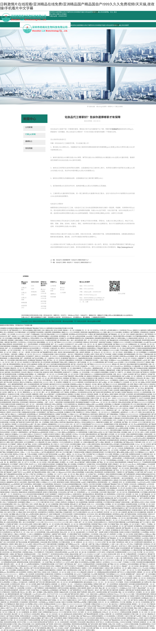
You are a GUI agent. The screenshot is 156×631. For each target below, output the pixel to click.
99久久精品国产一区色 (34, 516)
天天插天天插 (79, 620)
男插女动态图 (5, 584)
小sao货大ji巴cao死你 (139, 438)
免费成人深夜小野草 (140, 558)
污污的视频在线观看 (14, 410)
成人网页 (50, 378)
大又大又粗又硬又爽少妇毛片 (45, 502)
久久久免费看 (139, 466)
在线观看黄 (21, 502)
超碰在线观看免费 (141, 440)
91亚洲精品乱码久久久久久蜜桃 (27, 566)
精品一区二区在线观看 (8, 360)
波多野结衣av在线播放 (90, 440)
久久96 (106, 616)
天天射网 (85, 448)
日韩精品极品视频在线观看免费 (107, 572)
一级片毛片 (70, 354)
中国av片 (98, 544)
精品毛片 (30, 372)
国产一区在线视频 (13, 626)
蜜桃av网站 (54, 440)
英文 (115, 12)
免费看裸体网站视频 (9, 562)
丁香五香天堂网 (123, 400)
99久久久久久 (48, 522)
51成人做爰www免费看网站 (66, 432)
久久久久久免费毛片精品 (90, 580)
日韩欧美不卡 (142, 358)
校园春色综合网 (39, 426)
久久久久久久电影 (86, 550)
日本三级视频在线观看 (38, 624)
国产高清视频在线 (12, 436)
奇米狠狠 (105, 550)
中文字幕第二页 (103, 580)
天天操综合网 (23, 582)
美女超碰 (27, 390)
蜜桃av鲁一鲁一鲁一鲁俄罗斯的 (32, 486)
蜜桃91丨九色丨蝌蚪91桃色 (89, 594)
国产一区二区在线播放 (9, 570)
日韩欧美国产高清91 (143, 480)
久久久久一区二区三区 (103, 366)
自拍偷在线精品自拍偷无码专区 (146, 474)
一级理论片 (65, 536)
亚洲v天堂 (116, 570)
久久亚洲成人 (137, 576)
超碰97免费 (40, 584)
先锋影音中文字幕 (13, 394)
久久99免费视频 (78, 342)
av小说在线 (47, 426)
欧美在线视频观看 (38, 556)
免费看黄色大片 (108, 336)
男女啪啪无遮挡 (20, 356)
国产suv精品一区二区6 (106, 382)
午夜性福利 (138, 442)
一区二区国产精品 (47, 562)
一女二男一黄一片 (20, 564)
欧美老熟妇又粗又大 (74, 428)
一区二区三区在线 (53, 376)
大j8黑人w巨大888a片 (94, 516)
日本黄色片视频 (145, 450)
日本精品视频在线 (61, 394)
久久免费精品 (144, 532)
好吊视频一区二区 (116, 348)
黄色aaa (48, 558)
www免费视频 (15, 484)
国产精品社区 (19, 554)
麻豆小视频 (7, 586)
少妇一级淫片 (70, 606)
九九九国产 (17, 486)
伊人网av (130, 544)
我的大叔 (123, 364)
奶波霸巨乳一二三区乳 (88, 366)
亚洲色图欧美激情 (135, 582)
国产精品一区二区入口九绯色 (84, 446)
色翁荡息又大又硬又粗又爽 (31, 362)
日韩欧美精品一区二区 (62, 408)
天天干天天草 (75, 366)
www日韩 (71, 552)
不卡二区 (122, 594)
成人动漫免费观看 (82, 502)
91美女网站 (14, 492)
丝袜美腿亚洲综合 (107, 480)
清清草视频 (84, 332)
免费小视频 (120, 496)
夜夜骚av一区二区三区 (119, 518)
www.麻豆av (61, 420)
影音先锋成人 (53, 500)
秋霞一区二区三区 (135, 446)
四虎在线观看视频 (35, 562)
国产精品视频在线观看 (39, 472)
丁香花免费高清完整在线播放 (24, 426)
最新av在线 (72, 418)
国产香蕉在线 (69, 488)
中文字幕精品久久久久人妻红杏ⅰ (145, 452)
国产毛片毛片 (114, 406)
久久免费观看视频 (136, 360)
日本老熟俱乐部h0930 (91, 382)
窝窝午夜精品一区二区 (99, 548)
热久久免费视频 (9, 332)
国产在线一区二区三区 (149, 508)
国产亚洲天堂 (147, 460)
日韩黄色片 (138, 538)
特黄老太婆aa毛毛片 (23, 578)
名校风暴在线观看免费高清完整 (60, 364)
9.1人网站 (35, 376)
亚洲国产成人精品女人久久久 (96, 410)
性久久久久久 (37, 354)
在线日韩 (45, 428)
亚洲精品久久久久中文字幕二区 (91, 420)
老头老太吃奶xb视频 (25, 524)
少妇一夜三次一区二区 (90, 344)
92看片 (40, 612)
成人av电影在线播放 (73, 486)
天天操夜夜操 (55, 398)
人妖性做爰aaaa (43, 602)
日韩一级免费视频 (48, 486)
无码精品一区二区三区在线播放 (115, 504)
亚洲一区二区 (121, 554)
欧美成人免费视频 (112, 606)
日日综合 (90, 554)
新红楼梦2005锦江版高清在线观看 (11, 460)
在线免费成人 (47, 534)
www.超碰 (81, 538)
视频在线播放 (37, 484)
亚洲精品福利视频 (145, 414)
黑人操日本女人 (114, 604)
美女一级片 (70, 340)
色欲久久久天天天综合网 (87, 618)
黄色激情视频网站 (15, 364)
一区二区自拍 (58, 628)
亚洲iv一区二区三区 (124, 358)
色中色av (4, 576)
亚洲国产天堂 (104, 488)
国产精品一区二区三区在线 (105, 462)
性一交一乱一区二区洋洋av (90, 330)
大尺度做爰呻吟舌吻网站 (87, 400)
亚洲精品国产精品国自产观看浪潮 (99, 508)
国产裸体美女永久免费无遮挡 (89, 414)
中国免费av (74, 350)
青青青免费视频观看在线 (47, 414)
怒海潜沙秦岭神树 (106, 468)
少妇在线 (120, 448)
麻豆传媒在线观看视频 (37, 494)
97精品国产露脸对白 (103, 348)
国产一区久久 (78, 564)
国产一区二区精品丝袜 (75, 448)
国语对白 (8, 434)
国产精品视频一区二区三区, (131, 528)
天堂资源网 (73, 622)
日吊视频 (53, 420)
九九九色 (29, 622)
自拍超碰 (51, 510)
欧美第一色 (97, 394)
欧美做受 (115, 482)
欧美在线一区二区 (82, 542)
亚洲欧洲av (29, 382)
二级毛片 (22, 558)
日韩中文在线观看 (137, 516)
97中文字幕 (115, 610)
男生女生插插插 (28, 330)
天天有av (75, 434)
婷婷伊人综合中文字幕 (14, 412)
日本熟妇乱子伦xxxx (126, 330)
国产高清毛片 (74, 380)
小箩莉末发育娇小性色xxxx (34, 416)
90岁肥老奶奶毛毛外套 (85, 392)
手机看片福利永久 (8, 534)
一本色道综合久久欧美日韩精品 (83, 584)
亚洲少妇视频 (58, 330)
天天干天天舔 (64, 444)
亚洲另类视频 (64, 622)
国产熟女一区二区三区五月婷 (122, 470)
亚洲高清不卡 (134, 398)
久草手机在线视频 (67, 514)
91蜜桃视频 (53, 348)
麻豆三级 (59, 452)
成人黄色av (43, 376)
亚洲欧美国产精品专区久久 (69, 358)
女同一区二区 (30, 404)
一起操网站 (28, 456)
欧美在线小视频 (48, 372)
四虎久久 (68, 470)
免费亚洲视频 (33, 602)
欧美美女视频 (106, 478)
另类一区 (138, 494)
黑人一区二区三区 (81, 468)
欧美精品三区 (147, 478)
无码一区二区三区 (62, 582)
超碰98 (135, 330)
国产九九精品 (99, 442)
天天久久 (91, 542)
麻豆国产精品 (60, 468)
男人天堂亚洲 (113, 402)
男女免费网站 (11, 572)
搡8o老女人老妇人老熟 (117, 486)
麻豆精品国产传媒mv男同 (59, 362)
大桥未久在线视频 (26, 394)
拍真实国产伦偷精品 (105, 342)
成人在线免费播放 (121, 536)
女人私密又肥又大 (37, 390)
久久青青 (132, 562)
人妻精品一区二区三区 (25, 354)
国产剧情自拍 (46, 440)
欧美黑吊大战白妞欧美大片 (39, 526)
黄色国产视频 (11, 450)
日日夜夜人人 (29, 588)
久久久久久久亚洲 (58, 528)
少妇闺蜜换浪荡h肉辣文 (59, 518)
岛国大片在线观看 (67, 602)
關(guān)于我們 (65, 12)
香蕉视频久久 (81, 396)
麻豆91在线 (58, 624)
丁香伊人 (143, 524)
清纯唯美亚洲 (133, 380)
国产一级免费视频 (26, 358)
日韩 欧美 (90, 394)
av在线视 (109, 330)
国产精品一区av (95, 488)
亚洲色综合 (147, 544)
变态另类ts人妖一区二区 (130, 430)
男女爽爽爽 (72, 576)
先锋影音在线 (13, 618)
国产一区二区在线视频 (86, 438)
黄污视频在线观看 (28, 460)
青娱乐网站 (15, 402)
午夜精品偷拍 (35, 334)
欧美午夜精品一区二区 (55, 600)
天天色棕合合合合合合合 (37, 340)
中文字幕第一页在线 (122, 582)
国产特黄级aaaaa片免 (73, 544)
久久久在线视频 (75, 332)
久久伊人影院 (101, 552)
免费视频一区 (141, 376)
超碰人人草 (65, 508)
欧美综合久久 (88, 374)
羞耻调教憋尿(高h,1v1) (95, 332)
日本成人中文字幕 (31, 336)
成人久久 (54, 568)
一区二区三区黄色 (27, 350)
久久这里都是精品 (124, 550)
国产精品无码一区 (39, 558)
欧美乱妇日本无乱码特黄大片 (32, 348)
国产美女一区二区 (77, 626)
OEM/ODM (73, 12)
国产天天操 (34, 378)
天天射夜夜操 (145, 602)
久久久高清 (23, 434)
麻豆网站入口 (76, 420)
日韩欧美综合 (4, 544)
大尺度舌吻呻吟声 (133, 556)
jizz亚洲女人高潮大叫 (149, 538)
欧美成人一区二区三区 (139, 604)
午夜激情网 (80, 566)
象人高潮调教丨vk (95, 476)
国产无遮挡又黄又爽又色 (17, 478)
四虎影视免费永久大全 (87, 510)
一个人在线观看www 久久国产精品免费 (105, 456)
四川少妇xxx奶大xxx (116, 366)
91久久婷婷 (109, 454)
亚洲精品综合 (8, 418)
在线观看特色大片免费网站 (46, 512)
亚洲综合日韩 (112, 554)
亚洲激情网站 (138, 526)
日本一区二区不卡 (75, 424)
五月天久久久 (110, 560)
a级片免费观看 (124, 406)
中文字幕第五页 (39, 552)
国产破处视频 (138, 460)
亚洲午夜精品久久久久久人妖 (59, 576)
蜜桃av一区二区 (46, 614)
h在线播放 (124, 432)
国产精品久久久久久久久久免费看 (142, 402)
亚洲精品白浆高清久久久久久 (53, 604)
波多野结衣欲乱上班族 (74, 570)
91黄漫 (90, 334)
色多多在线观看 (135, 426)
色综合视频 (11, 430)
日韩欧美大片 (58, 410)
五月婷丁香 (105, 542)
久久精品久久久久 (73, 414)
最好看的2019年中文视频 (99, 390)
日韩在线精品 (19, 340)
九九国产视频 (124, 454)
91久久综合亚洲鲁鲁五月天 (65, 416)
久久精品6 (19, 512)
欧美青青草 (149, 530)
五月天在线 (90, 514)
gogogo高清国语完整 (9, 610)
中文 (111, 12)
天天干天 (3, 436)
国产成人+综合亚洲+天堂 (79, 364)
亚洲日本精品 (110, 490)
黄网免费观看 (99, 494)
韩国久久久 (65, 332)
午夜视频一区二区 (69, 450)
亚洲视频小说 (12, 520)
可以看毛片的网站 (47, 626)
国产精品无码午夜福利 (35, 520)
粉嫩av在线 (51, 428)
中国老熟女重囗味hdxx (18, 592)
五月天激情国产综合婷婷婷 (35, 332)
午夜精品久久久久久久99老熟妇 (118, 476)
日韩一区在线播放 (87, 560)
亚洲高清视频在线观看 (127, 444)
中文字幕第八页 (12, 588)
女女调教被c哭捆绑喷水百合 (76, 338)
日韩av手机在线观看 (24, 624)
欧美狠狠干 (53, 494)
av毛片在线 (55, 498)
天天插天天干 (27, 556)
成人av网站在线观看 (78, 336)
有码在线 (16, 382)
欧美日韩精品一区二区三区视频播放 (135, 352)
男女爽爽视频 (99, 472)
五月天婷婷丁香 (36, 536)
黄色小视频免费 (67, 434)
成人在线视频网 (21, 572)
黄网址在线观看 (109, 576)
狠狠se (56, 626)
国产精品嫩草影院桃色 (51, 338)
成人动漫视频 (123, 512)
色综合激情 (84, 486)
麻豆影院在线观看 (78, 470)
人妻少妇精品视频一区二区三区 (89, 408)
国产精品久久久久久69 (120, 344)
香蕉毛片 (99, 562)
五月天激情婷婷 (29, 442)
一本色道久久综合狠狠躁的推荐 (12, 556)
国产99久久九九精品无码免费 (126, 572)
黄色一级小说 (149, 518)
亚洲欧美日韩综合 (137, 510)
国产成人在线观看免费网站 (19, 400)
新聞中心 (95, 12)
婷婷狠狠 (11, 340)
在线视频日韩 (73, 538)
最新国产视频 (56, 534)
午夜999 (141, 518)
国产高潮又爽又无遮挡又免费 (25, 422)
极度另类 (4, 602)
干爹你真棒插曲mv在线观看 (115, 460)
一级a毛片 (65, 578)
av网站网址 (7, 466)
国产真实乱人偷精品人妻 (138, 600)
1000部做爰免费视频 (112, 440)
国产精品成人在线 (84, 504)
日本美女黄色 (36, 614)
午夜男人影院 (97, 336)
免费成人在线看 (36, 440)
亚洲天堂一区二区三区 (111, 512)
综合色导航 (6, 552)
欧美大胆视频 (82, 588)
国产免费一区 (67, 390)
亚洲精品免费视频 (89, 564)
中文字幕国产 (12, 444)
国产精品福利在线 (113, 340)
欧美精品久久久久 (41, 596)
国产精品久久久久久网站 (77, 378)
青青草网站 (127, 366)
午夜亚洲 (133, 456)
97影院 (97, 354)
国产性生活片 (143, 468)
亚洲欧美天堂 (151, 600)
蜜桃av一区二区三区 (80, 516)
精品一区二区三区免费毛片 (127, 592)
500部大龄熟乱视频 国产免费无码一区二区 (46, 622)
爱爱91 (110, 464)
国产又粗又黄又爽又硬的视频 (109, 590)
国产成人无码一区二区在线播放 (92, 570)
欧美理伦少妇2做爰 (74, 394)
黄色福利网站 (146, 570)
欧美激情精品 (56, 332)
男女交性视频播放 (132, 416)
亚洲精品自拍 (19, 518)
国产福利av (105, 394)
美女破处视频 (80, 532)
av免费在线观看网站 (33, 564)
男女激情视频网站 (145, 624)
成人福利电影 (6, 372)
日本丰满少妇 (4, 330)
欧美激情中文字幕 (129, 614)
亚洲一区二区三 (147, 442)
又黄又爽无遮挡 (53, 366)
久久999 (2, 568)
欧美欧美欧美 (89, 338)
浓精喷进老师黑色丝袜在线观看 (68, 466)
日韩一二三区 (99, 510)
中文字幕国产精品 (113, 524)
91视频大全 (109, 388)
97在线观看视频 (46, 346)
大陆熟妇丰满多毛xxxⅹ (125, 586)
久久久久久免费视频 (62, 334)
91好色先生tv (22, 342)
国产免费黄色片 (40, 588)
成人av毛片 (77, 574)
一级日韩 (27, 352)
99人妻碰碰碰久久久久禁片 (83, 528)
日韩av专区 (112, 624)
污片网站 (88, 390)
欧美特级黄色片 (24, 432)
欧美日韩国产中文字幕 (94, 350)
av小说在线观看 (110, 598)
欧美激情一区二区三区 (71, 400)
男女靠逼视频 (145, 370)
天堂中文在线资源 (60, 354)
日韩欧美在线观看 (91, 610)
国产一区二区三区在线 (91, 340)
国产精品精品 (129, 472)
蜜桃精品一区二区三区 (89, 428)
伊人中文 (133, 404)
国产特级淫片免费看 (13, 616)
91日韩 (93, 402)
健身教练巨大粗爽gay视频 (86, 404)
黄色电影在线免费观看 (32, 598)
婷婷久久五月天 (60, 606)
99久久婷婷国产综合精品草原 (43, 538)
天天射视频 (129, 394)
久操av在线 (113, 580)
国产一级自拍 (12, 336)
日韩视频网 (48, 332)
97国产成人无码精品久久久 (38, 474)
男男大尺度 (26, 470)
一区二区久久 (40, 530)
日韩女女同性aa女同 (39, 544)
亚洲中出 (47, 546)
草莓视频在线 (79, 354)
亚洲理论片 (125, 386)
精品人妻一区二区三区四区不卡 (109, 588)
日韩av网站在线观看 (124, 402)
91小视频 (138, 570)
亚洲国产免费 (4, 580)
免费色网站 (111, 466)
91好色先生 (102, 340)
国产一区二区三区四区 (86, 522)
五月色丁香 (29, 438)
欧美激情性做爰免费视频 (102, 338)
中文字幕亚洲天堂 (110, 452)
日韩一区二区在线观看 (57, 480)
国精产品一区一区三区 (15, 392)
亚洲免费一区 (78, 442)
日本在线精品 (100, 504)
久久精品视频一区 (137, 366)
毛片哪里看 (97, 480)
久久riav (41, 586)
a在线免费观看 (92, 600)
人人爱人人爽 (125, 600)
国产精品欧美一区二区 (149, 494)
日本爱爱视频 (91, 552)
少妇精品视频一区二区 (67, 446)
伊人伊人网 (124, 488)
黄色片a (22, 382)
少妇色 (89, 568)
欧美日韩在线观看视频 (147, 528)
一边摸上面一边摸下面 (87, 544)
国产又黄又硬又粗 (5, 428)
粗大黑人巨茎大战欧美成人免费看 (32, 364)
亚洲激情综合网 (30, 388)
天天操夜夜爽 (23, 602)
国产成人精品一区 (34, 496)
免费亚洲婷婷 (19, 442)
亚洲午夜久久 (123, 546)
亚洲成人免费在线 (61, 502)
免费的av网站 (30, 478)
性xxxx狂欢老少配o (127, 520)
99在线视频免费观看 (42, 506)
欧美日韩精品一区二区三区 (45, 342)
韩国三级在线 (20, 604)
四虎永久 (30, 434)
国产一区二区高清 (104, 530)
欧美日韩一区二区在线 (30, 430)
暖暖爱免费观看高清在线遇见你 (37, 468)
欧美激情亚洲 (82, 348)
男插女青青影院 (7, 344)
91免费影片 (36, 480)
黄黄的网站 (26, 392)
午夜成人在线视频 (128, 374)
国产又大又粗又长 (145, 522)
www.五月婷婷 (119, 362)
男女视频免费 (15, 372)
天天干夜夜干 (59, 564)
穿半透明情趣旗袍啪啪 (76, 582)
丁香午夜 (63, 370)
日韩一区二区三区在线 (63, 476)
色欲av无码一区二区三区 (68, 532)
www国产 (109, 356)
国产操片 (3, 530)
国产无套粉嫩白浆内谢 (67, 498)
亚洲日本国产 (94, 342)
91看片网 (55, 598)
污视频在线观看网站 (79, 514)
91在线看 (12, 422)
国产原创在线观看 (51, 454)
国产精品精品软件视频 (146, 416)
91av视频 (94, 574)
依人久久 (77, 550)
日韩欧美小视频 (57, 346)
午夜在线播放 (124, 350)
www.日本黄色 (113, 550)
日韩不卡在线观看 (66, 586)
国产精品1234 (69, 528)
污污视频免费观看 (103, 566)
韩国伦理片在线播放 (102, 422)
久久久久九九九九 (123, 398)
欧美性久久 (61, 500)
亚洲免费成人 (21, 408)
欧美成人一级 (13, 476)
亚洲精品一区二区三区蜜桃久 (75, 500)
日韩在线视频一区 (149, 434)
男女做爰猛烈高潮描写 (83, 402)
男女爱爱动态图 (128, 436)
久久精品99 (138, 390)
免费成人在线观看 (94, 536)
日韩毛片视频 (109, 568)
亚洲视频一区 (130, 494)
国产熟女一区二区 (52, 360)
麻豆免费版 (19, 450)
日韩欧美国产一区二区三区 (45, 374)
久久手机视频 (59, 374)
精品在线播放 (134, 468)
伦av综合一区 (139, 476)
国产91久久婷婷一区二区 (26, 628)
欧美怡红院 (147, 516)
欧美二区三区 (71, 572)
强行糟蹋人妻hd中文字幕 (17, 514)
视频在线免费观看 (85, 524)
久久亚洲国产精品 (20, 506)
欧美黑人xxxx (123, 380)
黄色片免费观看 (53, 542)
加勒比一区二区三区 (139, 578)
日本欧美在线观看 (101, 564)
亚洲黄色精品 (118, 442)
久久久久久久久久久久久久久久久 (99, 430)
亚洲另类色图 (39, 574)
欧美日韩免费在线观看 (148, 426)
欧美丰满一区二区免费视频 (114, 614)
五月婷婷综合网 (15, 584)
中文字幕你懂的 (67, 452)
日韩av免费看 (79, 376)
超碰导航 (60, 450)
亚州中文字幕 (21, 622)
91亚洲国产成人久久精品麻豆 (95, 454)
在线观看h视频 (7, 380)
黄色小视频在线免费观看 (87, 380)
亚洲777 (62, 488)
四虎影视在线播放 (64, 356)
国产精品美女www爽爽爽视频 (38, 432)
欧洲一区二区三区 (41, 406)
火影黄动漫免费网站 (43, 444)
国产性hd (7, 606)
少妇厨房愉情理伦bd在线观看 (50, 496)
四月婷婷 (116, 356)
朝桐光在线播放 (91, 462)
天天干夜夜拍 (5, 354)
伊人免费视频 (111, 534)
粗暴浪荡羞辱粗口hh (126, 390)
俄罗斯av (13, 578)
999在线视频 (82, 622)
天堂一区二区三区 (16, 362)
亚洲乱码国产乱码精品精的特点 (18, 448)
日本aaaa (51, 606)
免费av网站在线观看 (25, 376)
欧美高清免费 (21, 546)
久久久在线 (111, 578)
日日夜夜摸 (87, 604)
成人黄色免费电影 (16, 552)
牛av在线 (146, 568)
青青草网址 (57, 560)
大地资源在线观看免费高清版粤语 (14, 438)
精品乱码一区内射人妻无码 (93, 384)
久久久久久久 (9, 366)
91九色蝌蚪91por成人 (62, 520)
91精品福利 (116, 418)
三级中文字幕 (128, 616)
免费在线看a (122, 338)
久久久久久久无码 (63, 424)
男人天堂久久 (55, 444)
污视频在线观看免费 (77, 496)
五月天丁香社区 (35, 476)
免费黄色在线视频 (135, 454)
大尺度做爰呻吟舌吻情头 (91, 360)
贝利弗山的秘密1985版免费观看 (95, 500)
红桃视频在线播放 (111, 586)
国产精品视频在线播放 (45, 528)
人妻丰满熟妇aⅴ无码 (55, 460)
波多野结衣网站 (17, 458)
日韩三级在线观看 (104, 626)
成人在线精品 (72, 464)
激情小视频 (10, 442)
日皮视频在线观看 (149, 458)
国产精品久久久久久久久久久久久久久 (99, 364)
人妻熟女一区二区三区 (35, 380)
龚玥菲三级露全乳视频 (61, 592)
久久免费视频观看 (98, 362)
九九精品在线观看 (13, 358)
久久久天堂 (40, 522)
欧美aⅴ (87, 586)
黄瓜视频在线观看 (84, 398)
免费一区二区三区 (42, 550)
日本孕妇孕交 (16, 466)
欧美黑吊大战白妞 (55, 602)
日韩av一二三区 (25, 452)
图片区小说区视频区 (21, 482)
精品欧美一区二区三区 (98, 460)
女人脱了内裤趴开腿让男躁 (111, 432)
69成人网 (41, 610)
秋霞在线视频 (70, 596)
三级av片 (39, 548)
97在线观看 (117, 516)
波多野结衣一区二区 (65, 336)
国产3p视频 (137, 616)
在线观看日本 (16, 560)
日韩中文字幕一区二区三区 (98, 398)
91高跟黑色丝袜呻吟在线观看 (103, 374)
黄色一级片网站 (25, 568)
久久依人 (126, 446)
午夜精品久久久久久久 (23, 440)
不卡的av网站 (86, 368)
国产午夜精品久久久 (11, 550)
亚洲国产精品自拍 (127, 392)
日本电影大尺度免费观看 (132, 532)
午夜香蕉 (45, 580)
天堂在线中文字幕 (18, 386)
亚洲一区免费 (34, 504)
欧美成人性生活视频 (133, 372)
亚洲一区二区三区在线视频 (124, 578)
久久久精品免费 (40, 442)
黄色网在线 (33, 402)
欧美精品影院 (5, 464)
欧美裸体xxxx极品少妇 (77, 384)
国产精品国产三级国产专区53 (13, 472)
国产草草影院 (149, 334)
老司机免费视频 (124, 340)
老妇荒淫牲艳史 (33, 344)
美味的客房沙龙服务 (63, 482)
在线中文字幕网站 (150, 618)
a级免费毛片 (124, 412)
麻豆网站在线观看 (65, 366)
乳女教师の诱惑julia (83, 388)
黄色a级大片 (74, 504)
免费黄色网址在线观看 (19, 416)
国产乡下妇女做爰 (105, 354)
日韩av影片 (114, 546)
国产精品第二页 (64, 590)
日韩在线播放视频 (89, 442)
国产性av (51, 408)
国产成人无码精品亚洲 (22, 500)
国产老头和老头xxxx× (102, 380)
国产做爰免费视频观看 (101, 334)
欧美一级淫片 (60, 610)
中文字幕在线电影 (20, 332)
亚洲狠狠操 (114, 530)
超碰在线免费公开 (35, 626)
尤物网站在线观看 (126, 612)
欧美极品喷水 (31, 506)
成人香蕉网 (33, 612)
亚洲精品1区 (72, 502)
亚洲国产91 (113, 372)
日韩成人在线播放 (118, 354)
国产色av (51, 406)
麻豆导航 (73, 536)
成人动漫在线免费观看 (11, 522)
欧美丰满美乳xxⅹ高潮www (19, 508)
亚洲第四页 (21, 388)
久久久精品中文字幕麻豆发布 (97, 578)
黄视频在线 (110, 410)
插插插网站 (10, 482)
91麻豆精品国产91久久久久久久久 (30, 346)
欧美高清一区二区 (146, 622)
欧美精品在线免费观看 (9, 378)
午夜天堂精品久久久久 (113, 574)
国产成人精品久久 (11, 414)
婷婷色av (16, 454)
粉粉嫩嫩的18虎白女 (13, 452)
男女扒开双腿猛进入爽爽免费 (115, 500)
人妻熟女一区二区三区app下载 (75, 454)
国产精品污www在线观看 (55, 412)
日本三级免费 (130, 334)
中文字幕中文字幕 (36, 518)
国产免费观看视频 (129, 474)
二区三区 (3, 486)
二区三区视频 (11, 334)
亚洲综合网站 (151, 578)
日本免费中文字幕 (94, 448)
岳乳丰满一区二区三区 (93, 386)
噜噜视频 (35, 394)
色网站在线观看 (56, 578)
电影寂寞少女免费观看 (95, 502)
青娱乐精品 (59, 512)
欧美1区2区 (22, 446)
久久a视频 (28, 544)
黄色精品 (116, 454)
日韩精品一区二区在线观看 (81, 372)
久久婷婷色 (146, 576)
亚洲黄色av (73, 392)
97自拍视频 (139, 620)
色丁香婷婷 (125, 484)
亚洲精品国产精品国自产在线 (111, 484)
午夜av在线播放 (32, 454)
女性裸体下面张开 (28, 490)
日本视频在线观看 (92, 450)
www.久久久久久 (45, 598)
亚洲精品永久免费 (99, 556)
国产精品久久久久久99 (114, 408)
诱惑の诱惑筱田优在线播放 (13, 370)
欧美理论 (15, 428)
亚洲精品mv (113, 360)
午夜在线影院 (49, 552)
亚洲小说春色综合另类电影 (46, 464)
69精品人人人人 (30, 502)
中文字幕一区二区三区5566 (145, 552)
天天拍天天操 (31, 342)
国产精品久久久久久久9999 (63, 342)
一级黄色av (21, 574)
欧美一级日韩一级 (41, 408)
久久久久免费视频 (77, 382)
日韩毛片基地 (37, 524)
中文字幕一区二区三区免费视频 (31, 560)
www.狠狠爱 (99, 404)
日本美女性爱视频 (135, 340)
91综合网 (24, 372)
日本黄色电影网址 (95, 546)
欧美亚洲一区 (92, 572)
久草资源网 (45, 348)
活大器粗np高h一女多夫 (60, 538)
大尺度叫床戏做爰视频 (116, 446)
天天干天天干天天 (52, 594)
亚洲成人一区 (86, 518)
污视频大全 (103, 408)
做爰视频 (57, 586)
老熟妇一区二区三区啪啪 (28, 584)
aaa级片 (61, 344)
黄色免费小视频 (9, 564)
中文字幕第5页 (44, 508)
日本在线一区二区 (57, 614)
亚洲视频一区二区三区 (130, 382)
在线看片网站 (91, 464)
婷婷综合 (86, 342)
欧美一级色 (150, 590)
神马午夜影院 (111, 548)
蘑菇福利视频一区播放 (114, 370)
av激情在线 (101, 594)
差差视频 (118, 528)
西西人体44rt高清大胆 (145, 412)
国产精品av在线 (128, 442)
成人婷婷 (95, 588)
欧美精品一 (41, 402)
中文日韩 (82, 434)
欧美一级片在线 (89, 470)
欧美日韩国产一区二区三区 (24, 606)
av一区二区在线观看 (92, 492)
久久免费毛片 (82, 490)
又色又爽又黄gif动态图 (47, 334)
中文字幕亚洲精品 (82, 536)
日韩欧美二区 (59, 566)
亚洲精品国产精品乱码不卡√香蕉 (37, 436)
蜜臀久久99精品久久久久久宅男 (46, 482)
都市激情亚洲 (102, 538)
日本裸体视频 (115, 478)
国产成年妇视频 (29, 596)
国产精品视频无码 (49, 390)
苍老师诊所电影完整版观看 (117, 522)
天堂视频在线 (88, 456)
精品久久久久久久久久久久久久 (144, 500)
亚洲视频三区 (101, 506)
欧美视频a (112, 616)
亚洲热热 (59, 382)
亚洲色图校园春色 (138, 470)
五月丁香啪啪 (64, 392)
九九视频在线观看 (88, 558)
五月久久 (55, 356)
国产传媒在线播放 (50, 388)
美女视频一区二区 (17, 614)
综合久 (69, 518)
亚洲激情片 (123, 450)
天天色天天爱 (35, 352)
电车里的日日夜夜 (114, 346)
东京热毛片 (27, 614)
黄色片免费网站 (34, 508)
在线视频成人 (86, 534)
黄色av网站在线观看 (71, 480)
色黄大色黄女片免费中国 (58, 422)
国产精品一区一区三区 (100, 628)
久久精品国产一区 (94, 468)
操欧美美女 (73, 588)
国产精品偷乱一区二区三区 (117, 334)
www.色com (132, 464)
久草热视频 (120, 616)
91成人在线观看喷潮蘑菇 (137, 406)
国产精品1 (119, 466)
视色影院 (27, 518)
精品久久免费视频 (20, 534)
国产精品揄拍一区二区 (114, 538)
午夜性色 (85, 484)
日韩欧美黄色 (115, 412)
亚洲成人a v (53, 432)
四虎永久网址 (50, 566)
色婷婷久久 (59, 390)
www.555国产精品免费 (66, 376)
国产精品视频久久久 (15, 330)
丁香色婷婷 (32, 540)
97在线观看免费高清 (75, 578)
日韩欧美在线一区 (64, 616)
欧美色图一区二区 (118, 526)
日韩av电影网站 (48, 592)
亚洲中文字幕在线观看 (110, 358)
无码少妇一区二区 (104, 602)
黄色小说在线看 (90, 436)
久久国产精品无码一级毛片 (142, 520)
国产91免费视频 (145, 498)
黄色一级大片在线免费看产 (27, 522)
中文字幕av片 (77, 518)
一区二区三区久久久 (104, 412)
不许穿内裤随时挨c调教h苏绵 (44, 628)
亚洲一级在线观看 (140, 356)
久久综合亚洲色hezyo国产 (25, 424)
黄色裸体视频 (55, 392)
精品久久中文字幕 (76, 476)
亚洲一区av (17, 504)
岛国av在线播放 (36, 618)
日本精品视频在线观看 (90, 626)
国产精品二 (51, 396)
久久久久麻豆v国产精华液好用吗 (69, 594)
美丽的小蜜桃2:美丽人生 (17, 544)
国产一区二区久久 (60, 526)
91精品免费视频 (131, 554)
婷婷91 (31, 448)
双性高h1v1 (45, 576)
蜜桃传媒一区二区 (28, 398)
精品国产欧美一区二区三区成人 (66, 388)
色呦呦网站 (96, 526)
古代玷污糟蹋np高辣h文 (62, 406)
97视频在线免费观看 (33, 620)
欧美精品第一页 (115, 488)
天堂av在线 (103, 534)
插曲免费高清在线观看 (85, 358)
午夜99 (26, 340)
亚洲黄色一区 (64, 462)
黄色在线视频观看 (36, 498)
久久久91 (46, 382)
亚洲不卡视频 (12, 598)
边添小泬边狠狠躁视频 (105, 596)
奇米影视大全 (17, 494)
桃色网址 (153, 384)
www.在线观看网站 (123, 360)
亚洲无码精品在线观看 (94, 478)
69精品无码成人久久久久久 (99, 604)
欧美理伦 (122, 590)
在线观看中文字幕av (12, 568)
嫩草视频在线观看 (72, 526)
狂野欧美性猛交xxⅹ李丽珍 (135, 618)
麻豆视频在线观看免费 (11, 590)
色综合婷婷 (7, 614)
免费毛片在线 (105, 376)
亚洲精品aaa (47, 518)
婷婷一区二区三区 (5, 352)
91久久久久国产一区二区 (109, 448)
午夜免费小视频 (14, 528)
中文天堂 (123, 602)
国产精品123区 (51, 540)
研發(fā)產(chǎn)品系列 (84, 12)
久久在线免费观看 (67, 574)
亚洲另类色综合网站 (57, 554)
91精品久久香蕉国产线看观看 (79, 508)
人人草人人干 (133, 412)
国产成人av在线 (13, 446)
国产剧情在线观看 (130, 514)
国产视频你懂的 (70, 468)
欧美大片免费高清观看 (25, 480)
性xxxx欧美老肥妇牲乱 (141, 424)
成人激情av (141, 382)
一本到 (9, 384)
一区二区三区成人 (117, 352)
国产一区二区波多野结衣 (110, 584)
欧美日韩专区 (58, 378)
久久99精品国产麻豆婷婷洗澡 (26, 406)
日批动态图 (43, 542)
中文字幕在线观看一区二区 (67, 542)
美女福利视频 (144, 566)
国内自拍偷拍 (88, 582)
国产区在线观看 (113, 592)
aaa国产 (51, 526)
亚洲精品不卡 (118, 382)
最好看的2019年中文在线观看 (83, 556)
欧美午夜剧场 (114, 394)
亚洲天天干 (145, 410)
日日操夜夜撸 (30, 488)
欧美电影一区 (89, 352)
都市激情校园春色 (130, 354)
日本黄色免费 (138, 542)
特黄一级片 (98, 400)
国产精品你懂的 (103, 434)
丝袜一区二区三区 (69, 474)
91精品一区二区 (147, 616)
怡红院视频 (55, 426)
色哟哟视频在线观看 (10, 622)
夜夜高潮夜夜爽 (100, 520)
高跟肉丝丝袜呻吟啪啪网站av (119, 626)
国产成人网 (31, 530)
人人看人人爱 (118, 558)
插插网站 (48, 584)
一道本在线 (62, 598)
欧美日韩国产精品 (87, 356)
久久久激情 (21, 336)
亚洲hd (88, 412)
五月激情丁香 (38, 410)
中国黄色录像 (138, 544)
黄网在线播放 (54, 506)
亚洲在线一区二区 (47, 560)
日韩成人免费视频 (73, 510)
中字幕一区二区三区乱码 (67, 620)
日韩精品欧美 (101, 490)
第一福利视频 (145, 346)
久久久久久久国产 (116, 562)
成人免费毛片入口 (59, 562)
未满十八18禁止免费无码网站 (91, 444)
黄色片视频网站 (29, 450)
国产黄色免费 (37, 466)
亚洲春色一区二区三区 (143, 592)
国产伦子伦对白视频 (120, 498)
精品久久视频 (138, 384)
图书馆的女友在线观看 (64, 530)
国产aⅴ (85, 578)
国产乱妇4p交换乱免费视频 (28, 528)
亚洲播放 (40, 592)
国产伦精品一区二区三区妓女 (79, 520)
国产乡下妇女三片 (27, 410)
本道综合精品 (89, 472)
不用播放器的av (22, 520)
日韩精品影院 (141, 484)
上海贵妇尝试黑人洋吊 (109, 420)
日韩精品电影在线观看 (28, 412)
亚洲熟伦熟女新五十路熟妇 (78, 568)
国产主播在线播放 (50, 416)
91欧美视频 (11, 440)
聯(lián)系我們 (103, 12)
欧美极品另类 (4, 476)
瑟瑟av (3, 608)
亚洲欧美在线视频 (121, 552)
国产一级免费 (99, 532)
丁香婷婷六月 (120, 472)
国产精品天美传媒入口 (98, 586)
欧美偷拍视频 (30, 408)
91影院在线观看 (142, 514)
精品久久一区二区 (78, 436)
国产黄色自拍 (69, 564)
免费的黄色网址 (128, 558)
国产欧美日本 (144, 372)
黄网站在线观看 (75, 482)
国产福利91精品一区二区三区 (134, 490)
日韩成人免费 (60, 608)
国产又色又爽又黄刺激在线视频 (40, 568)
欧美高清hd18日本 (72, 438)
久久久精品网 (39, 570)
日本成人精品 (109, 378)
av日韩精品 (45, 536)
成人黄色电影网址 (76, 426)
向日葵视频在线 (36, 578)
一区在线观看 (116, 368)
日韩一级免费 (79, 352)
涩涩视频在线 (14, 540)
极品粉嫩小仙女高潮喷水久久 (78, 430)
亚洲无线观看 (101, 600)
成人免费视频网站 (110, 494)
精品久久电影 (4, 528)
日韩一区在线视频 (68, 478)
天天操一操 (22, 454)
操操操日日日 (39, 450)
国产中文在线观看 (60, 580)
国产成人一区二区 (27, 466)
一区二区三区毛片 (109, 582)
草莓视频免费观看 (134, 492)
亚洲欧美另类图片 (34, 370)
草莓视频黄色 (58, 372)
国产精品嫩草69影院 (46, 352)
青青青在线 (48, 404)
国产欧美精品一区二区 (20, 380)
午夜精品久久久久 (118, 342)
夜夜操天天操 (37, 382)
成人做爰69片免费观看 (90, 370)
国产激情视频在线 (76, 590)
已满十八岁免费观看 (85, 526)
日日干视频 (10, 486)
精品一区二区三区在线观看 (28, 418)
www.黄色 (61, 454)
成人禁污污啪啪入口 (124, 530)
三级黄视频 (31, 582)
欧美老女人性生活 (54, 358)
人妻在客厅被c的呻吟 (10, 342)
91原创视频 (78, 360)
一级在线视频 (39, 404)
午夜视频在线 (120, 542)
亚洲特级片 (101, 474)
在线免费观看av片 (32, 414)
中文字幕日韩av (72, 598)
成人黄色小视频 (55, 370)
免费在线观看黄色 (97, 616)
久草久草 (103, 330)
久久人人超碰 (128, 576)
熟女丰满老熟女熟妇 (128, 348)
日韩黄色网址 (114, 602)
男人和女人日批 (64, 506)
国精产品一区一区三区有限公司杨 (53, 524)
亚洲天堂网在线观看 (127, 418)
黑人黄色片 (61, 348)
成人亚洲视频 (30, 574)
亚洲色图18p (12, 406)
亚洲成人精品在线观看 (71, 554)
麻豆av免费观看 (57, 404)
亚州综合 (101, 598)
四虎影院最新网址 (50, 570)
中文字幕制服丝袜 (5, 560)
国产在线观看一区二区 (85, 362)
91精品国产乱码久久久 (134, 462)
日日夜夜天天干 (69, 344)
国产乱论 (137, 374)
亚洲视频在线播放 (43, 336)
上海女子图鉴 (103, 360)
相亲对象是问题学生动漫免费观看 (137, 364)
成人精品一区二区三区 (40, 606)
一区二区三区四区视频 (14, 350)
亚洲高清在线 (117, 386)
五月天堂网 (60, 540)
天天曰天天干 (140, 362)
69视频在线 (83, 350)
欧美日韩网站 (100, 618)
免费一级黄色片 (76, 356)
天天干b (75, 512)
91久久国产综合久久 (48, 516)
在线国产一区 (121, 580)
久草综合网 (139, 378)
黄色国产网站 (118, 576)
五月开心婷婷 (70, 562)
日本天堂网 (135, 530)
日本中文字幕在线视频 (103, 396)
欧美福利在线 (20, 404)
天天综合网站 (62, 492)
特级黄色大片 (80, 412)
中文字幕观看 (46, 380)
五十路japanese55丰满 (63, 472)
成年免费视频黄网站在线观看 (143, 394)
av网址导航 (6, 566)
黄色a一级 (14, 558)
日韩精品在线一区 (134, 344)
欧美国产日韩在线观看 (123, 502)
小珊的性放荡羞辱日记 (49, 456)
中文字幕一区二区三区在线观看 (64, 556)
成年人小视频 (144, 432)
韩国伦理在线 (23, 492)
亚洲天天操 (22, 436)
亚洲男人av (120, 624)
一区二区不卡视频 (110, 510)
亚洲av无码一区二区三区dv (135, 388)
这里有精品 (107, 404)
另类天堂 (62, 360)
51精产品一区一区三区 (48, 400)
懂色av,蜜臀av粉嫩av (48, 608)
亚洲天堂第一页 (47, 356)
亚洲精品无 (18, 430)
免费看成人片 (28, 538)
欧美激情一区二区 (138, 612)
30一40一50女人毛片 (27, 532)
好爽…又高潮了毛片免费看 (60, 548)
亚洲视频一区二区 (66, 368)
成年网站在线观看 (124, 456)
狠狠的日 (144, 374)
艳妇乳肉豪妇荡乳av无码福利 (122, 336)
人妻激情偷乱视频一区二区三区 (101, 368)
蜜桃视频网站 (34, 500)
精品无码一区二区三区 (71, 524)
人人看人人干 (6, 558)
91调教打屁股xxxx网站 (95, 432)
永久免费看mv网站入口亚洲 (34, 604)
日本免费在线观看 (139, 420)
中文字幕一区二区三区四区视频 (17, 620)
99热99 (25, 370)
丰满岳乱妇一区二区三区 (59, 572)
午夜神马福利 (54, 350)
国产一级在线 (136, 574)
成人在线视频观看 (94, 418)
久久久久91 (57, 522)
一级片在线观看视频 (126, 478)
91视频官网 (99, 436)
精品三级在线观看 (43, 418)
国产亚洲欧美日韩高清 (139, 590)
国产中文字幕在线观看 (40, 600)
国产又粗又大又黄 (47, 618)
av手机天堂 (150, 484)
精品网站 (104, 476)
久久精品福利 (116, 404)
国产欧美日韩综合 (129, 378)
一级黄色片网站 (25, 536)
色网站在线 (57, 484)
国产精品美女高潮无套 (123, 540)
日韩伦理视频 (110, 528)
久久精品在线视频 (132, 338)
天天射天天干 (38, 434)
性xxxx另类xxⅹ (36, 452)
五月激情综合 (114, 380)
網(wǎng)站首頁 (54, 12)
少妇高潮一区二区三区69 (125, 420)
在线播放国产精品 (127, 368)
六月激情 (8, 524)
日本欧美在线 (97, 358)
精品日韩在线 (90, 622)
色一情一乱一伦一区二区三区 (81, 530)
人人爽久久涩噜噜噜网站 (34, 534)
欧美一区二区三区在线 (71, 374)
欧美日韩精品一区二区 (137, 386)
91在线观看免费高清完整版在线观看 (108, 608)
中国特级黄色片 (66, 398)
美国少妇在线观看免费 (123, 548)
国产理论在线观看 (21, 542)
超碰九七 (116, 330)
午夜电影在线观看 (48, 354)
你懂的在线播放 (92, 602)
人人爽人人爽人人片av (9, 546)
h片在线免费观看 (47, 484)
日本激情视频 (110, 428)
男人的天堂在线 (18, 548)
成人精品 (92, 520)
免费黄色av (23, 530)
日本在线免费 (11, 542)
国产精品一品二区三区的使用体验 (119, 628)
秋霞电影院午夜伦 (60, 486)
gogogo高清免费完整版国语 (104, 470)
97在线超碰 (6, 368)
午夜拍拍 (93, 496)
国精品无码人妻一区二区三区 (56, 596)
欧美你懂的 (17, 338)
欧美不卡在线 (44, 370)
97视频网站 (90, 406)
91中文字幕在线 (44, 420)
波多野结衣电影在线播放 (43, 398)
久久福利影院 (142, 330)
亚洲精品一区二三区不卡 (55, 474)
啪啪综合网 (74, 406)
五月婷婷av (123, 564)
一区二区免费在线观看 (86, 480)
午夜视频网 (138, 350)
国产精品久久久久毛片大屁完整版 (65, 396)
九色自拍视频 (120, 490)
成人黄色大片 (46, 578)
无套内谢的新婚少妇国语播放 (9, 346)
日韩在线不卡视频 (24, 590)
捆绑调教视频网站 (148, 350)
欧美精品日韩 (109, 498)
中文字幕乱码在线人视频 (18, 468)
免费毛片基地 (151, 418)
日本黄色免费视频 (51, 340)
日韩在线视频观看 (59, 470)
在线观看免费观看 (147, 536)
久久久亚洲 (25, 494)
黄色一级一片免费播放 (42, 422)
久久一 (93, 504)
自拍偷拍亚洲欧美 (54, 436)
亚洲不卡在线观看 (128, 466)
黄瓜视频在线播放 (116, 430)
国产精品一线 (126, 422)
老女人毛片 (39, 388)
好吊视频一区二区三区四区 (117, 434)
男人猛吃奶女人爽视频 (9, 424)
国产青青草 (50, 624)
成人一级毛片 (112, 398)
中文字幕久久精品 (64, 386)
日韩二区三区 (129, 542)
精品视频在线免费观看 (26, 428)
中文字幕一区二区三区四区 (38, 462)
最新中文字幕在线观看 (105, 344)
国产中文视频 (109, 362)
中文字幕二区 (36, 456)
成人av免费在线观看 (121, 428)
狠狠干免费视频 (82, 592)
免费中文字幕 (140, 596)
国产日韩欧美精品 (112, 414)
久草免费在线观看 (71, 608)
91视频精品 (20, 374)
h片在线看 (149, 406)
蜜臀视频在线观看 (22, 562)
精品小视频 (137, 608)
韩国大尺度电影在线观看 (71, 618)
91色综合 (134, 358)
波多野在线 (123, 440)
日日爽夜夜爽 (36, 608)
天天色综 (134, 422)
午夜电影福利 (143, 430)
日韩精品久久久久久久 (101, 446)
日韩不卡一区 (122, 372)
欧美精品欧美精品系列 (50, 466)
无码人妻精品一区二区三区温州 (130, 524)
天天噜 (12, 606)
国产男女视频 (125, 370)
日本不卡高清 (82, 600)
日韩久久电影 (51, 472)
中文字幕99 (151, 558)
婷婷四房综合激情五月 (42, 458)
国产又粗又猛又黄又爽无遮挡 (59, 418)
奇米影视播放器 (75, 628)
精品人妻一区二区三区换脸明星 (49, 504)
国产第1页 (17, 532)
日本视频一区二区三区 (147, 344)
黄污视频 (122, 394)
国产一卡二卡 (8, 494)
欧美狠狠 (129, 574)
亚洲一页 (52, 382)
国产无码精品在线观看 (141, 368)
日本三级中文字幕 (6, 454)
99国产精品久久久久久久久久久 (121, 438)
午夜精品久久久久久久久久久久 (129, 414)
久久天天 (98, 542)
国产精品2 (94, 530)
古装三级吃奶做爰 (61, 448)
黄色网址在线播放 (103, 486)
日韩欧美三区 (67, 382)
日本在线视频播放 (133, 564)
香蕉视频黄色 (122, 384)
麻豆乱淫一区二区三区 (145, 338)
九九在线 (13, 408)
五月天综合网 (24, 626)
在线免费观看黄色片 (70, 540)
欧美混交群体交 (78, 614)
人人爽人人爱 (128, 460)
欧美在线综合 (67, 346)
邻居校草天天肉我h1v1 (65, 494)
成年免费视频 (79, 340)
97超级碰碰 (42, 616)
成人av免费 (79, 344)
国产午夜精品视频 (26, 594)
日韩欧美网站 (14, 510)
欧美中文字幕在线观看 (50, 492)
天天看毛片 (14, 432)
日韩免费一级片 (62, 570)
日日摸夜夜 (144, 506)
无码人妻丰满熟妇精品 (32, 420)
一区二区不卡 (138, 478)
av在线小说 (41, 566)
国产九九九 (82, 554)
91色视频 (127, 342)
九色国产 (66, 628)
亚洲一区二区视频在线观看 (127, 482)
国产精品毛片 (29, 368)
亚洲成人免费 (46, 548)
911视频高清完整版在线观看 (10, 496)
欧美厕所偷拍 (41, 540)
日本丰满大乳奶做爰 (95, 484)
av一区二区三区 (36, 392)
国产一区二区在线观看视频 (13, 348)
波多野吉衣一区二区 (120, 568)
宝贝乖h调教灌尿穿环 (48, 452)
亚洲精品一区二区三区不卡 (137, 428)
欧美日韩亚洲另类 (21, 360)
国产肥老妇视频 (14, 536)
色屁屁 (121, 532)
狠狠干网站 (37, 572)
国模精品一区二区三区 (110, 416)
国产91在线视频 (59, 490)
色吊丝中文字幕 (145, 556)
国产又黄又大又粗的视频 (75, 456)
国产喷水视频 (8, 382)
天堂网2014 (41, 454)
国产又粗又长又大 (133, 450)
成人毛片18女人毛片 (89, 506)
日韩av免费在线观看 (50, 450)
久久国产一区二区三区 (127, 570)
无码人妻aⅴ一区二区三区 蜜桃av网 (54, 438)
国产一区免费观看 (115, 422)
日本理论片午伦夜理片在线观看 (22, 396)
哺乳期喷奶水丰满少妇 (97, 388)
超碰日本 (7, 508)
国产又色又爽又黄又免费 (133, 508)
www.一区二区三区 (102, 402)
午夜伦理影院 (58, 618)
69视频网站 (57, 574)
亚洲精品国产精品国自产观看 (37, 360)
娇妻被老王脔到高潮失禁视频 (94, 452)
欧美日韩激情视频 (120, 462)
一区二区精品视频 (40, 488)
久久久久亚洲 (109, 618)
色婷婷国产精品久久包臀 (99, 524)
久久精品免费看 (50, 610)
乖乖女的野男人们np (37, 338)
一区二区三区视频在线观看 (102, 438)
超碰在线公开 (44, 514)
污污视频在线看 (81, 450)
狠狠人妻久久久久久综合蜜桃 (113, 332)
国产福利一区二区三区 (141, 586)
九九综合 (104, 554)
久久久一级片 (23, 540)
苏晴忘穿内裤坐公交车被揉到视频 (15, 516)
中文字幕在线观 (62, 456)
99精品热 (94, 412)
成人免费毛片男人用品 (149, 582)
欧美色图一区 (56, 584)
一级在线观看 (58, 402)
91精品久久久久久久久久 (52, 368)
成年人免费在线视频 (76, 506)
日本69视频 (103, 492)
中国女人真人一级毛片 (79, 346)
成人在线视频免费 (24, 618)
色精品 (9, 416)
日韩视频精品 (66, 624)
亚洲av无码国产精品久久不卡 (96, 606)
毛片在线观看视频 (69, 410)
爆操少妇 (114, 338)
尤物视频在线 (144, 332)
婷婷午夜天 (25, 504)
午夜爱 (81, 374)
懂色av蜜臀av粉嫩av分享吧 (125, 452)
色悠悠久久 (151, 400)
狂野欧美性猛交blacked (50, 612)
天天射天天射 (71, 370)
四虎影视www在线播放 (126, 356)
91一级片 (68, 420)
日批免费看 (21, 588)
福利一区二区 (42, 378)
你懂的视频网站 (92, 482)
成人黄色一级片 (31, 592)
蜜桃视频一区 (109, 442)
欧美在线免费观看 (99, 356)
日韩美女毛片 (72, 362)
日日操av (102, 614)
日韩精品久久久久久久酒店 (110, 350)
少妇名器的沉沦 (142, 554)
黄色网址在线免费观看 (56, 550)
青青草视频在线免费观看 (79, 624)
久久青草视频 (15, 600)
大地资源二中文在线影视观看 (93, 416)
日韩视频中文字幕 (125, 610)
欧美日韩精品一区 (31, 374)
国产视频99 (150, 626)
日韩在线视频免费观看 (102, 406)
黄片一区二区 (46, 392)
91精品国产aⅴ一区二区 (41, 350)
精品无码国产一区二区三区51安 (117, 492)
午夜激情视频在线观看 (149, 462)
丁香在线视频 (92, 486)
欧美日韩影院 (77, 368)
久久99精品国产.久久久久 (35, 546)
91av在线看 (110, 506)
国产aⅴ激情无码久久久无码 (9, 628)
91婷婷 (45, 434)
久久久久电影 (130, 594)
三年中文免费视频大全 (70, 404)
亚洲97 (47, 494)
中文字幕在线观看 (82, 418)
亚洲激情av (102, 370)
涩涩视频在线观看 (130, 496)
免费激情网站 (149, 476)
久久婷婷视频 (151, 352)
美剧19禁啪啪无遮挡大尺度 (64, 516)
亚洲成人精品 (75, 616)
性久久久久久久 (68, 550)
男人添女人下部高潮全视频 (144, 354)
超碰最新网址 (52, 424)
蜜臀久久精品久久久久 (135, 568)
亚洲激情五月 (81, 464)
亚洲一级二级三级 (106, 526)
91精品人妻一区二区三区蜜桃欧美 (125, 560)
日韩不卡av (9, 608)
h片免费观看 (139, 458)
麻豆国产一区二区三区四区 (27, 510)
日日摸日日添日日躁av (112, 622)
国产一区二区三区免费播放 (139, 610)
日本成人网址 (35, 470)
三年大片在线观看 (130, 362)
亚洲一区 (16, 608)
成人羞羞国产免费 (81, 606)
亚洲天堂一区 (73, 408)
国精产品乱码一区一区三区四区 (109, 450)
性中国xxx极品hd (24, 476)
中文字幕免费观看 (63, 568)
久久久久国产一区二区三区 (27, 550)
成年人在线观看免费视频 (31, 384)
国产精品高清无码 (114, 620)
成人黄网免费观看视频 (12, 594)
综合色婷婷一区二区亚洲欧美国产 (11, 490)
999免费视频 (81, 492)
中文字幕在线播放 (137, 342)
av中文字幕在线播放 (41, 460)
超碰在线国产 (106, 546)
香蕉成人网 (21, 444)
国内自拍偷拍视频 (69, 352)
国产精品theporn (85, 616)
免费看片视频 (98, 584)
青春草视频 (101, 574)
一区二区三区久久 (115, 566)
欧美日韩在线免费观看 (120, 596)
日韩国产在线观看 (61, 414)
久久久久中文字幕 (84, 466)
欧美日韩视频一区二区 (126, 424)
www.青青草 (27, 472)
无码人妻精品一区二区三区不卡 (48, 386)
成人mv (86, 488)
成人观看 (112, 542)
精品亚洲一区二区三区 (18, 368)
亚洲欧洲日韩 (48, 574)
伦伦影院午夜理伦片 (54, 434)
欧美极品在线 (68, 614)
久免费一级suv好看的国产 (47, 394)
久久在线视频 (110, 426)
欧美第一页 (65, 534)
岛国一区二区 (16, 526)
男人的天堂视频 (46, 362)
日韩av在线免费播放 (78, 472)
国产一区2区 (49, 402)
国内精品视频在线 (81, 410)
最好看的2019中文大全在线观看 (60, 384)
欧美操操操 (105, 544)
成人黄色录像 (61, 340)
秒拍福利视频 (67, 512)
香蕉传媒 (128, 590)
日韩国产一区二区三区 (136, 408)
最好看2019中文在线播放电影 (137, 512)
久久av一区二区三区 (97, 518)
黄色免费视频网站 (44, 430)
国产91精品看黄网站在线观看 (13, 474)
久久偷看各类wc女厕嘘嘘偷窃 (49, 590)
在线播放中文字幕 (70, 412)
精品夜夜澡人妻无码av (94, 346)
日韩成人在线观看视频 (59, 558)
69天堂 (123, 574)
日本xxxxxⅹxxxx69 (34, 400)
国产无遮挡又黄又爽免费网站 (102, 392)
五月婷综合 (106, 562)
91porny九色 (81, 608)
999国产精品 (35, 590)
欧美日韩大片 (140, 334)
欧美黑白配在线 (65, 426)
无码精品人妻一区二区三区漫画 (70, 458)
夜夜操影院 (131, 440)
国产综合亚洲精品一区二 (40, 358)
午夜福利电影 (86, 574)
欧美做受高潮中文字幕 (111, 424)
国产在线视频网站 (26, 484)
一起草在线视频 (42, 510)
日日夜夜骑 (94, 534)
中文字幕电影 (118, 378)
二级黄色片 (10, 518)
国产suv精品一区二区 (129, 376)
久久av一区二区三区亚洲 (143, 444)
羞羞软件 (3, 620)
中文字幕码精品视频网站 (140, 336)
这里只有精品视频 (5, 386)
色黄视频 (105, 346)
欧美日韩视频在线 (91, 434)
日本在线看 (72, 592)
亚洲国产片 (62, 338)
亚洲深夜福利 (24, 402)
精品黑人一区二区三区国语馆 (72, 330)
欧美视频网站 (131, 480)
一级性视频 (13, 354)
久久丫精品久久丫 (133, 498)
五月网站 (35, 616)
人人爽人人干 (148, 466)
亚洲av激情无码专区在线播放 (14, 596)
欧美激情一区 (101, 428)
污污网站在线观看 (91, 538)
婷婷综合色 (102, 414)
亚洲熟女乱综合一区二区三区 (59, 430)
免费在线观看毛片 (26, 616)
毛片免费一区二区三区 (85, 612)
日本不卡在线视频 (144, 398)
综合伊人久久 (33, 464)
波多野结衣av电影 (118, 514)
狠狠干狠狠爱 (103, 624)
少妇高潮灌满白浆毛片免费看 (44, 490)
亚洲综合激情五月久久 (88, 422)
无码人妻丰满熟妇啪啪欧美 (103, 514)
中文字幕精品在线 (9, 604)
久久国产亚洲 (148, 490)
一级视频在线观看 (42, 366)
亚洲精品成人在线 (147, 598)
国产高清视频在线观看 (9, 374)
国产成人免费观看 (140, 418)
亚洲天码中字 (126, 516)
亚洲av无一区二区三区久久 (102, 352)
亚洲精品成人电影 (109, 540)
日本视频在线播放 (75, 444)
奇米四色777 (46, 554)
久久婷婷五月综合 (120, 506)
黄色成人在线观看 (56, 478)
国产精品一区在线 (31, 444)
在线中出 (125, 408)
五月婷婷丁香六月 (99, 560)
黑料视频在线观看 (106, 386)
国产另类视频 (44, 384)
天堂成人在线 (46, 572)
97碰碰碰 (142, 530)
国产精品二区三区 (113, 564)
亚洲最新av (15, 434)
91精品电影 (37, 428)
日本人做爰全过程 (47, 330)
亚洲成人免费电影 (78, 390)
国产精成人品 (151, 358)
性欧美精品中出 (142, 400)
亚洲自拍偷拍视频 (149, 526)
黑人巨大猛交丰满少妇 (128, 620)
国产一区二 (54, 344)
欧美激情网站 (70, 360)
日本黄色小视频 (89, 354)
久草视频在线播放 (107, 418)
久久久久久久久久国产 (23, 334)
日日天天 (136, 392)
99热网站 (30, 572)
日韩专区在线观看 (63, 588)
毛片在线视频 (48, 556)
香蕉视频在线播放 (8, 426)
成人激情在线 (46, 498)
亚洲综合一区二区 (51, 530)
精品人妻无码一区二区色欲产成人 (86, 474)
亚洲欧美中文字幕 (92, 378)
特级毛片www (135, 370)
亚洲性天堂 (59, 400)
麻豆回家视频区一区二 (20, 344)
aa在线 (144, 360)
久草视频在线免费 (129, 458)
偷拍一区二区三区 (134, 432)
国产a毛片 (46, 364)
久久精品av (14, 582)
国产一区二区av (65, 496)
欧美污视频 (37, 330)
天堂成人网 (20, 420)
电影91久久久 (110, 556)
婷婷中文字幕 (23, 464)
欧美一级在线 (58, 352)
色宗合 (87, 566)
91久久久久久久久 (65, 350)
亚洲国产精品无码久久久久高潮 (15, 488)
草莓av (131, 350)
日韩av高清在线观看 (52, 532)
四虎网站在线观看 (125, 604)
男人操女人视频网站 (41, 424)
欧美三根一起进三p (23, 378)
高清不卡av (66, 460)
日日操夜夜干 (30, 356)
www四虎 (89, 336)
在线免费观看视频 (115, 376)
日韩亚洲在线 (43, 500)
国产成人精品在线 (55, 536)
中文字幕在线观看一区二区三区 (12, 470)
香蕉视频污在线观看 (46, 470)
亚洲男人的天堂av (29, 366)
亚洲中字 (93, 466)
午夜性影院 (136, 622)
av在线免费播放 (139, 436)
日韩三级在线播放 (99, 426)
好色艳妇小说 (49, 586)
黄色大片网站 (132, 488)
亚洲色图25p (25, 338)
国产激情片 (15, 524)
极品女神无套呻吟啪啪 (133, 506)
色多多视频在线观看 (17, 538)
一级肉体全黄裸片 (117, 458)
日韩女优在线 (92, 490)
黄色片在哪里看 (64, 504)
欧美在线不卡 (67, 372)
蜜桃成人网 (115, 364)
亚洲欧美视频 (125, 404)
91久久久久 (82, 406)
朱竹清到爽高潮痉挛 (13, 530)
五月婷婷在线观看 (44, 344)
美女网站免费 (79, 488)
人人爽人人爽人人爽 (104, 610)
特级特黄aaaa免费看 (80, 602)
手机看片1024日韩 (87, 628)
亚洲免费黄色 (90, 396)
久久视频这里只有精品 (114, 600)
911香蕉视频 (145, 454)
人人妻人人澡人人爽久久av (118, 544)
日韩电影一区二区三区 (144, 572)
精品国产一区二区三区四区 (120, 468)
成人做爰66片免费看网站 (92, 376)
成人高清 (130, 384)
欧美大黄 (108, 518)
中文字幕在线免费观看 (40, 396)
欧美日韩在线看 (142, 404)
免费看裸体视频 (129, 448)
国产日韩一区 (71, 492)
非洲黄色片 (126, 332)
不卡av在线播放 (76, 460)
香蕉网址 (13, 566)
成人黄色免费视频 (13, 602)
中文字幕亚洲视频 (104, 458)
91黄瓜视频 (101, 440)
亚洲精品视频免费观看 (124, 510)
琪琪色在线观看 (48, 410)
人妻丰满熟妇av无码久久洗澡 (139, 502)
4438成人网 (132, 400)
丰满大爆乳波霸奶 (53, 462)
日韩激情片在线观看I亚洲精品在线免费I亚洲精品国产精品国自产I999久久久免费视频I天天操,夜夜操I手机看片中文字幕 (77, 5)
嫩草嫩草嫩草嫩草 (17, 384)
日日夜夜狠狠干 (41, 412)
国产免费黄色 (135, 332)
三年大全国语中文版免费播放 (99, 372)
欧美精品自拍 (97, 612)
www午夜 (80, 370)
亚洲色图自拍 (9, 506)
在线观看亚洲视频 (109, 472)
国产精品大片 (144, 564)
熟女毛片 (79, 440)
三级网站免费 (21, 414)
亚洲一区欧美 (149, 386)
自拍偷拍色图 (86, 460)
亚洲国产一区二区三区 (16, 456)
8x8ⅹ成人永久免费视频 (95, 512)
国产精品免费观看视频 (91, 614)
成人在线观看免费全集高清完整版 (30, 576)
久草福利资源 (110, 552)
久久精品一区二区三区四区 (60, 380)
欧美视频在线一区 (149, 542)
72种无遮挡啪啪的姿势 (142, 594)
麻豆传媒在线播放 (132, 518)
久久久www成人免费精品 (8, 420)
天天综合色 (133, 484)
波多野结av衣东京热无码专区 (78, 334)
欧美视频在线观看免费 (35, 492)
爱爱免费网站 (91, 348)
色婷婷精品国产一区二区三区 (71, 560)
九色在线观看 (54, 336)
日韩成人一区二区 (18, 352)
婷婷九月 (38, 356)
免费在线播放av (50, 448)
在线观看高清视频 (5, 402)
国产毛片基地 (116, 392)
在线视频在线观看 (131, 504)
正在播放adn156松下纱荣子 (119, 396)
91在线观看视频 (136, 598)
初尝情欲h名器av (28, 552)
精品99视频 (32, 482)
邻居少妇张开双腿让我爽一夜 (113, 436)
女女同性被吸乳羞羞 (132, 522)
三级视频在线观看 (101, 592)
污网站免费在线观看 (60, 552)
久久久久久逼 (131, 552)
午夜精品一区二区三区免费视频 (131, 346)
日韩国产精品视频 (52, 616)
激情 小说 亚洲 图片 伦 (126, 606)
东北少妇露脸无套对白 (70, 600)
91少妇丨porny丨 (83, 598)
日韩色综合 (14, 376)
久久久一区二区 (98, 582)
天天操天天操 (38, 372)
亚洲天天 (132, 476)
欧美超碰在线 (19, 366)
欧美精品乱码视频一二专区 (32, 554)
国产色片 (26, 474)
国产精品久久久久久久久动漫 (131, 410)
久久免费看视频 (102, 466)
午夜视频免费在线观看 (84, 576)
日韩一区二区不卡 (23, 462)
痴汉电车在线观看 (120, 618)
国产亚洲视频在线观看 (92, 620)
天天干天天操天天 (70, 566)
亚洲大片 (146, 384)
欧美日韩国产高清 (75, 534)
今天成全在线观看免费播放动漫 (72, 484)
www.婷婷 (124, 556)
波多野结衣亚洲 (88, 426)
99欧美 (88, 548)
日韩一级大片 (117, 374)
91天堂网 (86, 476)
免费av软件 (91, 592)
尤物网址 (16, 418)
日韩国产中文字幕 (64, 626)
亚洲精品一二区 (55, 458)
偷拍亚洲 (101, 378)
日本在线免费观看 (71, 348)
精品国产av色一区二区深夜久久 (136, 580)
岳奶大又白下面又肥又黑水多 (59, 546)
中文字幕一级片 (39, 448)
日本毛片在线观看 (126, 622)
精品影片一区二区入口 (120, 464)
